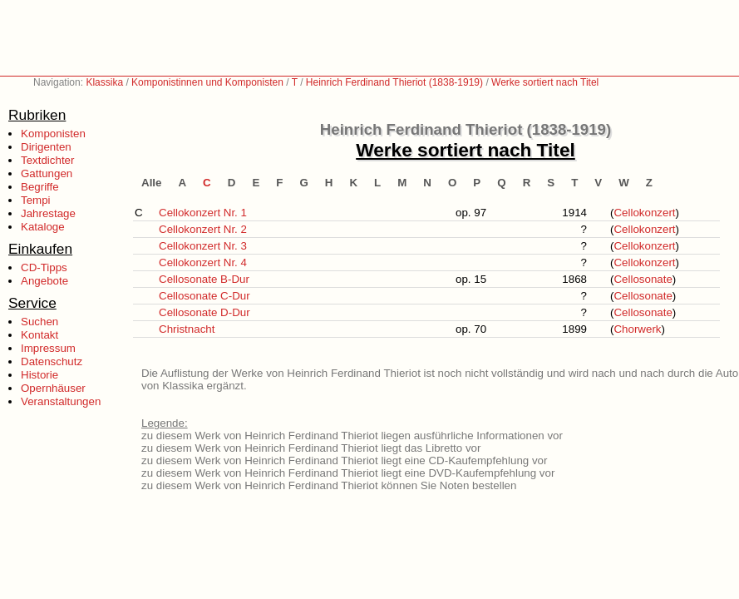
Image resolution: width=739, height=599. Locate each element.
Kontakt (39, 335)
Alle (151, 182)
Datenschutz (51, 361)
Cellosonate (642, 279)
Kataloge (43, 226)
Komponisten (53, 133)
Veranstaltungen (61, 401)
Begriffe (40, 187)
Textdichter (47, 160)
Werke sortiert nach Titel (545, 82)
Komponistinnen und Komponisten (207, 82)
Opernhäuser (53, 388)
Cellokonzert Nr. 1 (203, 212)
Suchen (39, 321)
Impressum (48, 348)
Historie (39, 375)
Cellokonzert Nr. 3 (203, 246)
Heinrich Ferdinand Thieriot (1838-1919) (394, 82)
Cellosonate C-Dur (204, 296)
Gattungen (46, 173)
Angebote (44, 281)
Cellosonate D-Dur (204, 312)
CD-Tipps (44, 267)
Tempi (36, 200)
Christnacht (186, 329)
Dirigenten (46, 147)
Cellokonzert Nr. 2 (203, 229)
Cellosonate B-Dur (204, 279)
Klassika (104, 82)
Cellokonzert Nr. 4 (203, 262)
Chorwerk (637, 329)
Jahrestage (48, 213)
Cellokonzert (644, 212)
